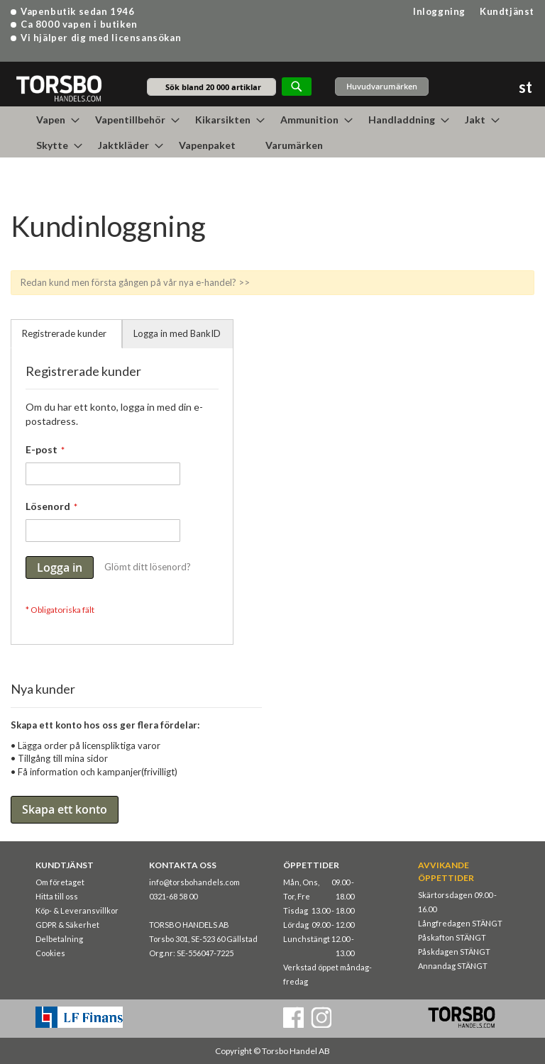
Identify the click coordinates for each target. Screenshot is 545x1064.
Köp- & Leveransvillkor (77, 910)
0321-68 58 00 (173, 896)
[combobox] (211, 87)
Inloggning (439, 11)
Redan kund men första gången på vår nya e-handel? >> (135, 282)
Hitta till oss (56, 896)
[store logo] (58, 87)
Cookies (50, 953)
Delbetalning (59, 938)
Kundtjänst (507, 11)
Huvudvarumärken (381, 86)
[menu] (272, 131)
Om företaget (59, 882)
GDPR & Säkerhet (67, 924)
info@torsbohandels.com (194, 882)
